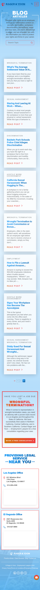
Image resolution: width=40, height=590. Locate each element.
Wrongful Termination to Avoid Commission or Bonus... (19, 224)
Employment (13, 259)
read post (15, 87)
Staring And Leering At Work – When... (18, 104)
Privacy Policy (6, 568)
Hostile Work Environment (14, 175)
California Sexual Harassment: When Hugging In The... (17, 183)
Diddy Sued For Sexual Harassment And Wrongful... (19, 349)
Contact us (32, 558)
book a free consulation (20, 441)
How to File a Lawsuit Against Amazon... (18, 264)
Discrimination (15, 136)
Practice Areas (9, 558)
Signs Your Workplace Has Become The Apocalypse (18, 305)
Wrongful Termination (19, 63)
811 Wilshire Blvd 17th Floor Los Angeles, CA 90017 (16, 479)
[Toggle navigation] (36, 4)
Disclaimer (28, 568)
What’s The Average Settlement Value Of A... (19, 68)
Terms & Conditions (18, 568)
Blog (26, 558)
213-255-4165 (12, 485)
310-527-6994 (12, 527)
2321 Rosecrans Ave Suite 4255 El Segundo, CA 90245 (15, 521)
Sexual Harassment (18, 99)
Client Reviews (19, 558)
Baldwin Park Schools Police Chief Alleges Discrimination (18, 142)
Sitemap (35, 568)
